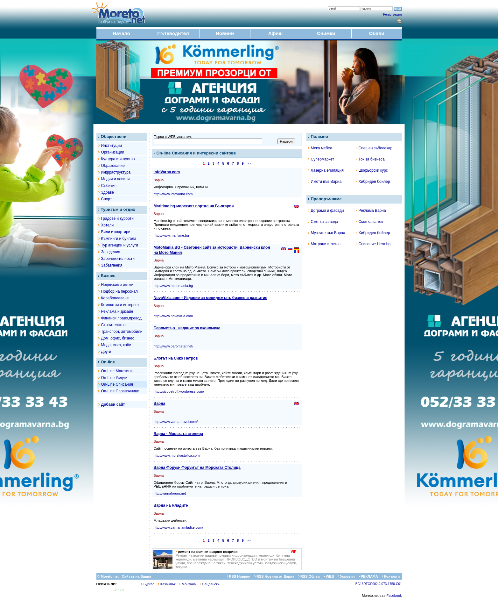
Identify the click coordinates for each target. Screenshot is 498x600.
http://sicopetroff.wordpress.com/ (179, 391)
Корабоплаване (115, 298)
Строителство (113, 325)
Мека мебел (320, 148)
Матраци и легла (324, 244)
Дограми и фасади (326, 210)
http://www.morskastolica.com (177, 455)
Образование (113, 165)
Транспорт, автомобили (122, 331)
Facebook (394, 595)
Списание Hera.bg (373, 244)
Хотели (107, 225)
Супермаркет (321, 159)
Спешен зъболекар (374, 148)
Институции (111, 145)
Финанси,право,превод (121, 318)
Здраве (107, 192)
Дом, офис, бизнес (117, 338)
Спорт (106, 199)
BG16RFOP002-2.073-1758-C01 (378, 584)
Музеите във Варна (326, 233)
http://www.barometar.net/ (173, 346)
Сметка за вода (323, 221)
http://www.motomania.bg (173, 286)
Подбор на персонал (119, 291)
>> (249, 163)
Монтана (187, 584)
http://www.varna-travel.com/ (176, 422)
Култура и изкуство (118, 159)
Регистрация (392, 14)
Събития (108, 185)
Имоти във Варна (325, 181)
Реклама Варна (371, 210)
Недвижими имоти (117, 284)
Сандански (210, 584)
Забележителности (118, 258)
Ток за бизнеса (370, 159)
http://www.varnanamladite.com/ (178, 527)
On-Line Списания (117, 384)
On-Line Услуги (114, 377)
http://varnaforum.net (170, 493)
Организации (112, 152)
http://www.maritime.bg (171, 235)
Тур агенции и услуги (119, 245)
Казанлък (167, 584)
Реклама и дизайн (117, 311)
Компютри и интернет (120, 305)
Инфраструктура (116, 172)
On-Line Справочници (120, 391)
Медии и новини (115, 179)
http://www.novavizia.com (173, 316)
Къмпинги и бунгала (119, 238)
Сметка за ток (369, 221)
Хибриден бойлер (373, 181)
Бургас (147, 584)
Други (106, 351)
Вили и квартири (115, 232)
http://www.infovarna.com (173, 194)
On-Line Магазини (117, 371)
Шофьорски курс (372, 170)
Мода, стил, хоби (116, 345)
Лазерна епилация (326, 170)
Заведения (110, 252)
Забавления (112, 265)
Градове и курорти (117, 218)
